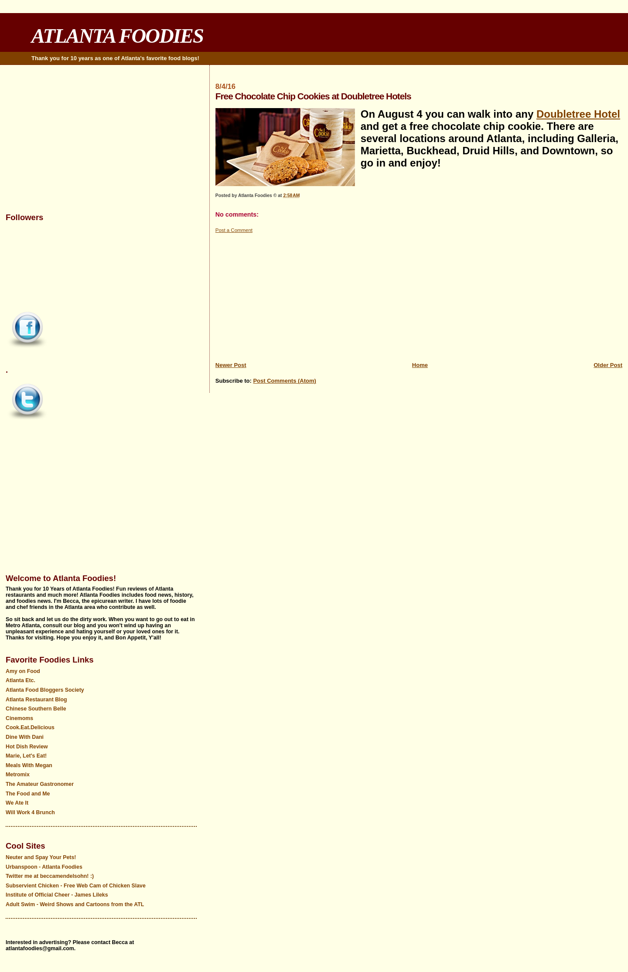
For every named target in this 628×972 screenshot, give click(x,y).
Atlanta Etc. (20, 680)
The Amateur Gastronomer (40, 784)
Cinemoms (19, 718)
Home (420, 365)
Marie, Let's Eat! (26, 756)
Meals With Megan (29, 765)
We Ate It (17, 803)
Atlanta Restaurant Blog (36, 700)
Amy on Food (23, 671)
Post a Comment (234, 230)
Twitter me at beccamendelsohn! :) (50, 876)
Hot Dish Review (27, 747)
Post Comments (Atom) (284, 380)
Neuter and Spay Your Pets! (41, 857)
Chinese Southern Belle (36, 709)
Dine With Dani (25, 737)
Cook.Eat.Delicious (30, 727)
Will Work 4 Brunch (30, 812)
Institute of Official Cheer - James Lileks (57, 895)
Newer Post (230, 365)
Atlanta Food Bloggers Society (45, 690)
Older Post (608, 365)
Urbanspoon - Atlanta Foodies (44, 867)
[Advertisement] (418, 295)
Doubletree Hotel (578, 114)
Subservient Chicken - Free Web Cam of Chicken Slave (76, 886)
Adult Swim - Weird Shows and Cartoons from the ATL (75, 904)
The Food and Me (28, 794)
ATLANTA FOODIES (117, 35)
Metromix (18, 774)
